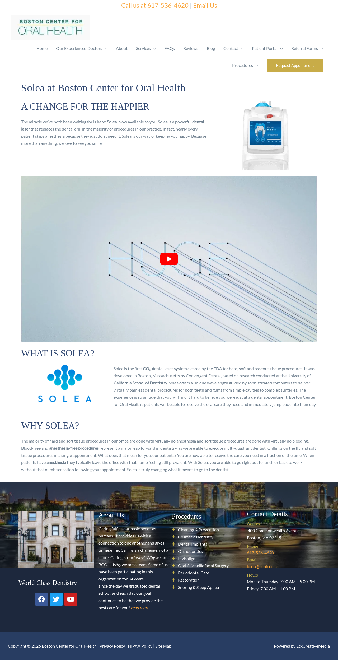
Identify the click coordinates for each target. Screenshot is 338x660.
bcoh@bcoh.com (262, 566)
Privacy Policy (112, 645)
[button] (295, 65)
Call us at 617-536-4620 (155, 5)
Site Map (163, 645)
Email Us (205, 5)
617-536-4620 (260, 552)
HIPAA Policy (140, 645)
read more (140, 607)
